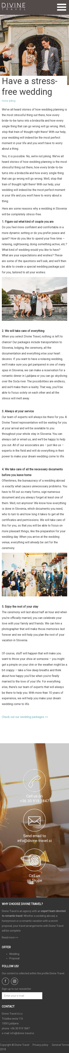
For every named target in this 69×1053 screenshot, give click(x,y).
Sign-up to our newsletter (16, 988)
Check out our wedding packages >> (25, 717)
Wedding (14, 953)
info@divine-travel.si (22, 1033)
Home (5, 100)
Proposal (14, 958)
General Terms (60, 1044)
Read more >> (10, 937)
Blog (12, 100)
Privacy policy (40, 1044)
